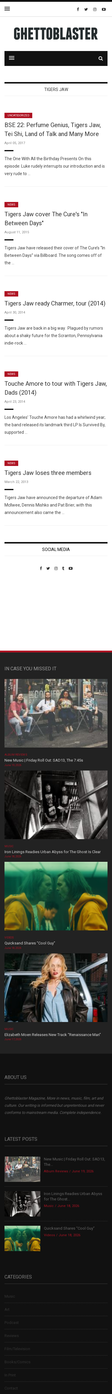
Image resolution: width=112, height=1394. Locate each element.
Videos (9, 937)
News (11, 204)
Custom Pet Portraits (21, 611)
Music (8, 846)
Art (7, 1309)
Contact (11, 1388)
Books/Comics (17, 1362)
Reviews (11, 1335)
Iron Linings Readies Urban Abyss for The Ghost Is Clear (52, 852)
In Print (10, 1375)
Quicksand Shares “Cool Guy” (29, 943)
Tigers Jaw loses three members (47, 472)
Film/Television (17, 1349)
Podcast (11, 1322)
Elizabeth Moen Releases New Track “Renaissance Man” (52, 1034)
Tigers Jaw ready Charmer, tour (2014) (54, 303)
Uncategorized (18, 115)
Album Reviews (15, 754)
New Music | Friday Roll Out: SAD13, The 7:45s (43, 760)
